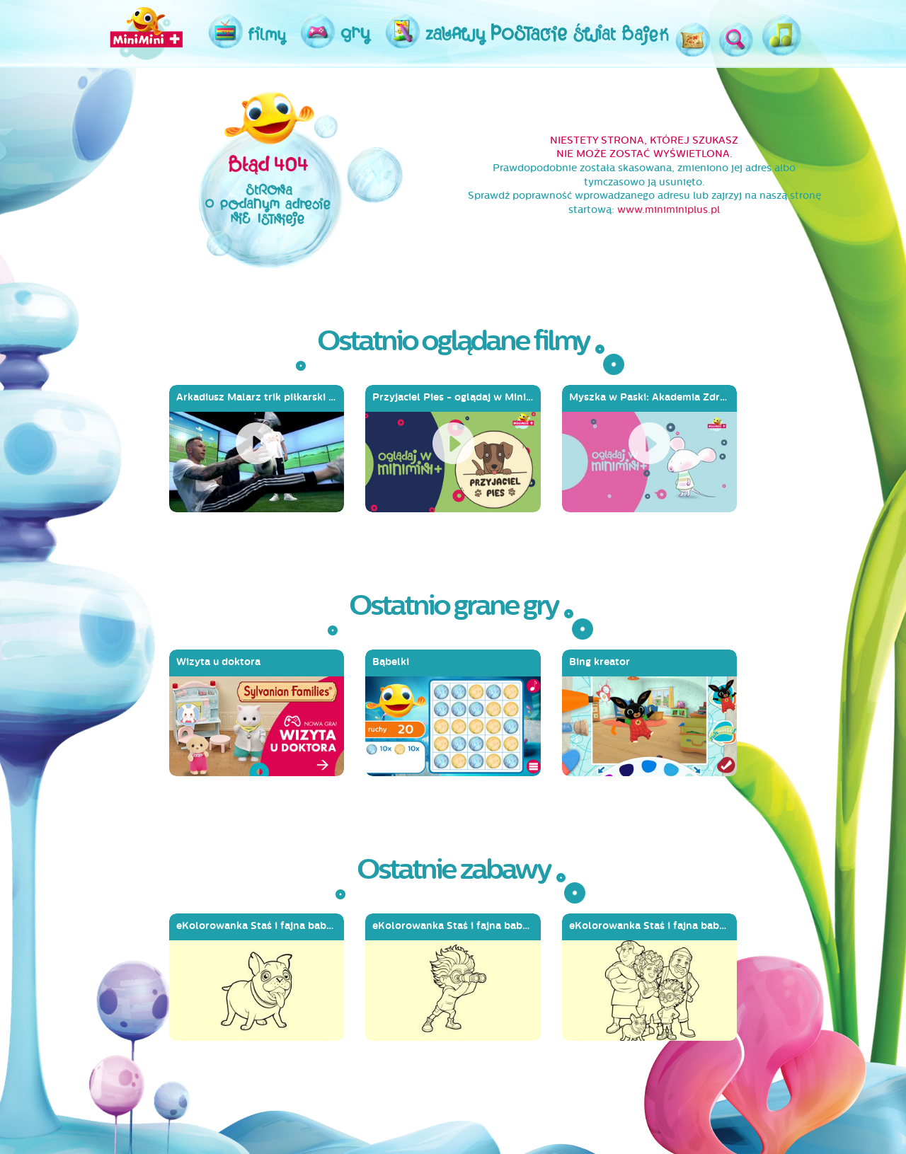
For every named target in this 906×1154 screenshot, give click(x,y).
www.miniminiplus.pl (668, 210)
